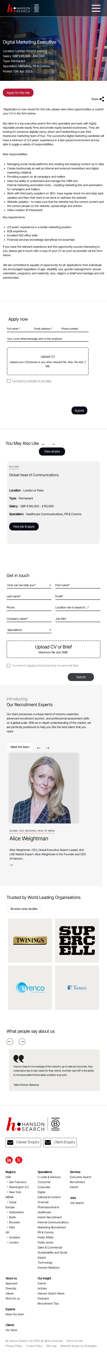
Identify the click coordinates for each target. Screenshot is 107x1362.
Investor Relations (49, 1267)
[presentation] (34, 394)
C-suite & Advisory (49, 1177)
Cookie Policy (34, 1346)
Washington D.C (19, 1187)
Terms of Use (74, 1341)
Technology (45, 1262)
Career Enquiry (23, 1142)
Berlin (12, 1217)
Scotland (14, 1237)
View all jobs (52, 451)
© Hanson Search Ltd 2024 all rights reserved (34, 1341)
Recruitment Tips (48, 1303)
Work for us (13, 1298)
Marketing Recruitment (52, 1227)
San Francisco (18, 1182)
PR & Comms (46, 1232)
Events (42, 1283)
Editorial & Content (49, 1197)
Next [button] (53, 444)
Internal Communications (53, 1222)
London (14, 1242)
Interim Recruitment (50, 1217)
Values (10, 1293)
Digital (41, 1192)
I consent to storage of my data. (32, 381)
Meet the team (20, 747)
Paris (12, 1227)
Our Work (11, 1330)
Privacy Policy (14, 1346)
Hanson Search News (51, 1293)
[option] (53, 502)
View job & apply (24, 526)
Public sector (46, 1242)
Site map (51, 1346)
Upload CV (47, 361)
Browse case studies (24, 909)
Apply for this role (18, 92)
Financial (43, 1202)
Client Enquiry (60, 1142)
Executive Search (80, 1177)
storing (32, 665)
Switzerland (16, 1212)
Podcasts (43, 1298)
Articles (42, 1288)
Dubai (12, 1202)
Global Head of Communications (34, 475)
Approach (12, 1283)
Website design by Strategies (78, 1346)
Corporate (44, 1187)
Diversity (11, 1288)
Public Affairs (46, 1237)
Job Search (77, 1203)
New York (15, 1192)
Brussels (14, 1222)
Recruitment (77, 1182)
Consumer (44, 1182)
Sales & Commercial (50, 1247)
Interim (74, 1187)
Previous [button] (43, 444)
